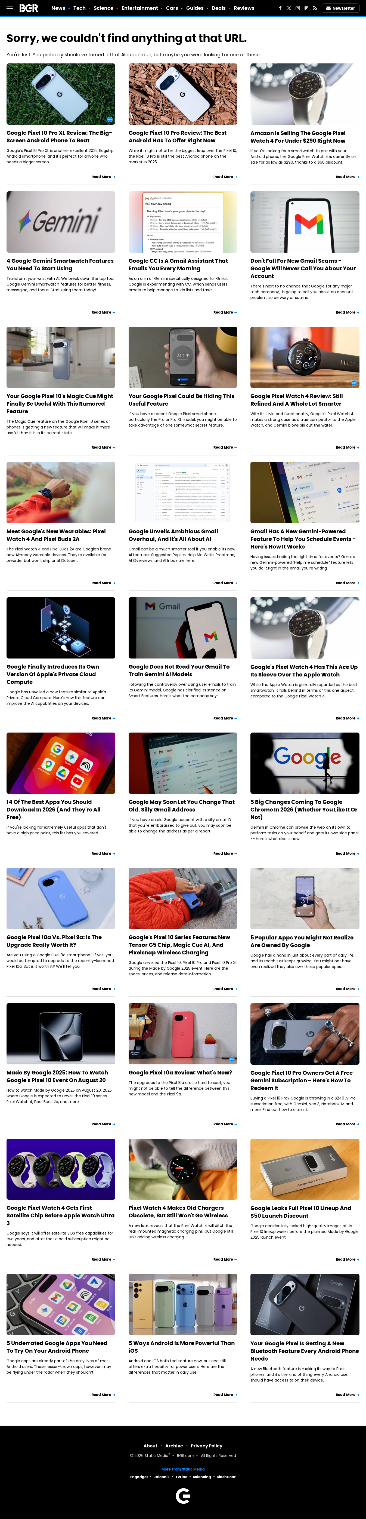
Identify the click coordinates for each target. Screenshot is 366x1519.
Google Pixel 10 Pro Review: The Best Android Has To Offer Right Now (178, 136)
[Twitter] (289, 8)
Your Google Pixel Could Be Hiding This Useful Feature (181, 400)
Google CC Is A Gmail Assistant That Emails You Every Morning (178, 264)
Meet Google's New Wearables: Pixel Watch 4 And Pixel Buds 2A (56, 535)
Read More (101, 176)
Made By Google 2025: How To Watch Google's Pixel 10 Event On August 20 (57, 1076)
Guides (195, 8)
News (58, 8)
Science (104, 8)
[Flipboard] (306, 8)
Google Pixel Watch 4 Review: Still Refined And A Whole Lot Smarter (296, 400)
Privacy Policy (206, 1446)
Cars (172, 8)
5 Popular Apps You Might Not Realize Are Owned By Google (301, 941)
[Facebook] (280, 8)
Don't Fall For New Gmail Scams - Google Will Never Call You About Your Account (303, 268)
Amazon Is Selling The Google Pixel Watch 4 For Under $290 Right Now (298, 137)
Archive (174, 1446)
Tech (79, 8)
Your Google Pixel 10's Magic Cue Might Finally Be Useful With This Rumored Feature (60, 404)
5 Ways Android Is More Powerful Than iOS (182, 1347)
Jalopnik (162, 1477)
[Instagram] (298, 8)
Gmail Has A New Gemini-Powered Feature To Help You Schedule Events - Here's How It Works (303, 539)
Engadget (139, 1477)
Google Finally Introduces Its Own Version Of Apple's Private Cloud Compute (53, 674)
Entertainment (140, 8)
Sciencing (202, 1477)
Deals (219, 8)
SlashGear (226, 1477)
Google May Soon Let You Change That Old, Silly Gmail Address (182, 805)
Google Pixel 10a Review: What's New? (180, 1072)
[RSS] (315, 8)
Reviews (244, 8)
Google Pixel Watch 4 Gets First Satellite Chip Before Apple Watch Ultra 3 (61, 1215)
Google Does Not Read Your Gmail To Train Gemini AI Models (179, 670)
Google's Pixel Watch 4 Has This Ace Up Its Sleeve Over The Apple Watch (304, 670)
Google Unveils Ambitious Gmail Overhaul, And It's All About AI (173, 535)
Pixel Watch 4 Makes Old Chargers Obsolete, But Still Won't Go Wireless (178, 1211)
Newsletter (340, 8)
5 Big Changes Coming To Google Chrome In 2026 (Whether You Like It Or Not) (304, 809)
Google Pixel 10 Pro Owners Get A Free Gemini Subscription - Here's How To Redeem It (301, 1080)
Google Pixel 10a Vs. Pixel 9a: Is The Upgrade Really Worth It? (54, 941)
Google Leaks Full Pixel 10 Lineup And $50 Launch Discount (300, 1212)
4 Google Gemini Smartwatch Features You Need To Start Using (60, 264)
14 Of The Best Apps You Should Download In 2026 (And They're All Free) (54, 809)
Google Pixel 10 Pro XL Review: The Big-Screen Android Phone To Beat (59, 136)
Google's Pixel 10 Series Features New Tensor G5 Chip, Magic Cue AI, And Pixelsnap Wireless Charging (179, 945)
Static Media (156, 1456)
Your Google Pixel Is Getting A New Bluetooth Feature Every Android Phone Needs (304, 1351)
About (150, 1446)
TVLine (181, 1477)
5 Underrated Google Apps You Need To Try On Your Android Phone (57, 1347)
